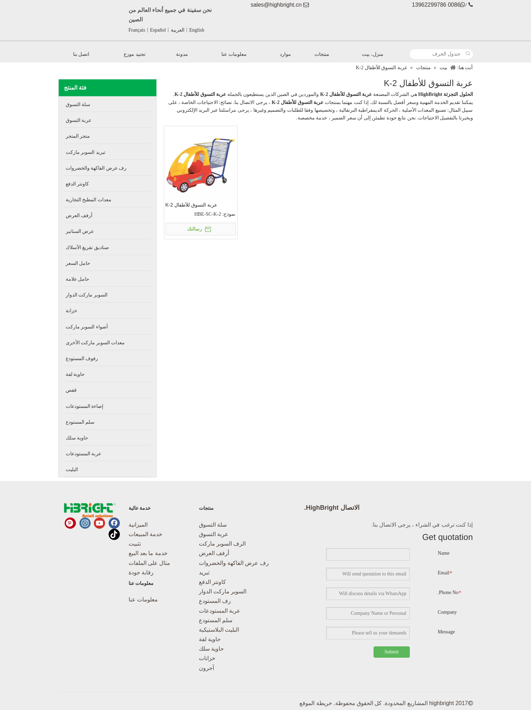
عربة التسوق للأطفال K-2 (191, 205)
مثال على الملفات (149, 563)
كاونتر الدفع (212, 582)
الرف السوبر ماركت (222, 544)
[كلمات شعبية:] (468, 54)
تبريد (204, 572)
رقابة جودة (141, 572)
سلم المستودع (215, 620)
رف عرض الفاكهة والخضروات (234, 563)
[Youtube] (99, 523)
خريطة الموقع (315, 703)
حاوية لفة (210, 639)
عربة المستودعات (219, 611)
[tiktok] (114, 534)
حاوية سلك (211, 649)
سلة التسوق (213, 525)
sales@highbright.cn (276, 5)
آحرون (206, 668)
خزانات (207, 658)
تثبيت (135, 544)
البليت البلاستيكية (219, 630)
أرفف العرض (214, 553)
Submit (391, 651)
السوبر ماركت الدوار (223, 591)
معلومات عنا (143, 599)
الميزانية (138, 525)
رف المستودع (215, 601)
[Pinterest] (70, 523)
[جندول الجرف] (437, 54)
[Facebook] (114, 523)
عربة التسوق (213, 534)
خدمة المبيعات (145, 534)
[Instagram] (85, 523)
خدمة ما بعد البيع (148, 553)
